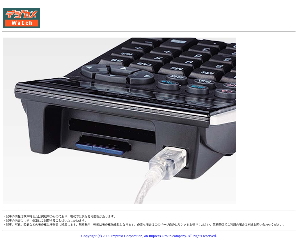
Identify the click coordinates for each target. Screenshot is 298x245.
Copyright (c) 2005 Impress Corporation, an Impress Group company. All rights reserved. (149, 236)
